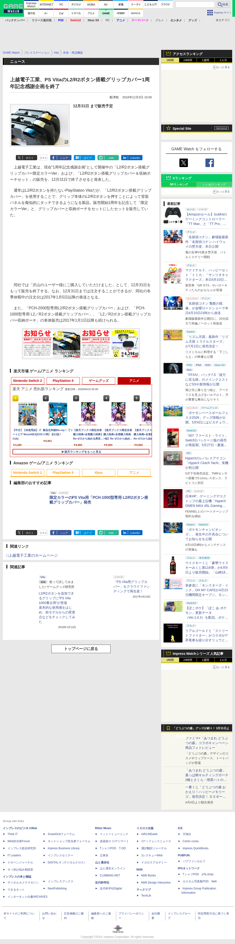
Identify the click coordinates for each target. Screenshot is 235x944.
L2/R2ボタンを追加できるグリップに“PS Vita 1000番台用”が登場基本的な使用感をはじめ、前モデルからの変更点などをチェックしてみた (57, 607)
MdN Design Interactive (156, 882)
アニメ (134, 381)
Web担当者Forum (19, 841)
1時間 (170, 60)
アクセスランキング (188, 54)
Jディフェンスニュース (156, 841)
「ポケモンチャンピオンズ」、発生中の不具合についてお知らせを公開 (206, 534)
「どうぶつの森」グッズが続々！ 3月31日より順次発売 (201, 729)
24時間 (187, 60)
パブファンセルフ (194, 861)
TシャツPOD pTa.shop (198, 874)
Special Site (182, 128)
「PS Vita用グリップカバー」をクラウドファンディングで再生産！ (131, 586)
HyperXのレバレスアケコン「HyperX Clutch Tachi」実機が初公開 (207, 463)
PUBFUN (184, 855)
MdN (140, 869)
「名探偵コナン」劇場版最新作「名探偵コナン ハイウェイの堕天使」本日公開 (206, 241)
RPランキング (179, 184)
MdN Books (148, 875)
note (111, 157)
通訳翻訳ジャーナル (154, 848)
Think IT (13, 834)
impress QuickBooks (195, 848)
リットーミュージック (114, 834)
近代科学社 (102, 882)
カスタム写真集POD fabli (200, 881)
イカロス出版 (145, 828)
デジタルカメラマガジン (23, 882)
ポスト (30, 157)
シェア (64, 157)
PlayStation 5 (63, 381)
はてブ (88, 157)
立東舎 (104, 855)
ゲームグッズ (99, 381)
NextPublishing (57, 888)
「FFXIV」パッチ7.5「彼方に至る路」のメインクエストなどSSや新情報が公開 (206, 379)
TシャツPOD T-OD (113, 848)
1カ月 (223, 60)
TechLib (146, 895)
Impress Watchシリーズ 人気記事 (198, 653)
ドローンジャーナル (20, 862)
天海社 (187, 834)
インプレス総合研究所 (22, 848)
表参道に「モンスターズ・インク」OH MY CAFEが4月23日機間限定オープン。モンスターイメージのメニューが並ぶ (206, 594)
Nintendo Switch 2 (27, 381)
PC (108, 20)
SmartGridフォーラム (61, 834)
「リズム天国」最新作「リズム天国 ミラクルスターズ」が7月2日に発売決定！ (206, 341)
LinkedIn (135, 157)
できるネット (16, 889)
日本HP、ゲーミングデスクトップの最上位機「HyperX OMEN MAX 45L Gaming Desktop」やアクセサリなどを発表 (206, 505)
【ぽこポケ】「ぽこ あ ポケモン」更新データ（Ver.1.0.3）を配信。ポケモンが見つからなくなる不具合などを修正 (206, 617)
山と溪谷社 (102, 862)
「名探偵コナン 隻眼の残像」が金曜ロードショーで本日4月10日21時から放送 (206, 308)
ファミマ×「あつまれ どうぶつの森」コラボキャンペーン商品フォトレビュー (206, 743)
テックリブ (144, 889)
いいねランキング (214, 184)
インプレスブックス (60, 881)
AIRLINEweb (149, 834)
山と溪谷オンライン (112, 868)
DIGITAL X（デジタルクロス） (67, 862)
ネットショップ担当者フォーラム (69, 841)
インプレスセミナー (60, 855)
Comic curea (191, 841)
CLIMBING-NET (110, 875)
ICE (180, 828)
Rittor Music (103, 828)
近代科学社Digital (111, 888)
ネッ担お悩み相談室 (20, 869)
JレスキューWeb (152, 855)
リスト (43, 157)
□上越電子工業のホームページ (32, 555)
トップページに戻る (81, 649)
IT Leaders (14, 855)
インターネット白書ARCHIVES (28, 896)
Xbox (98, 472)
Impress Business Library (64, 848)
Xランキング (182, 178)
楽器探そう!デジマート (114, 841)
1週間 (205, 60)
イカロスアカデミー (154, 862)
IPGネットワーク (189, 868)
